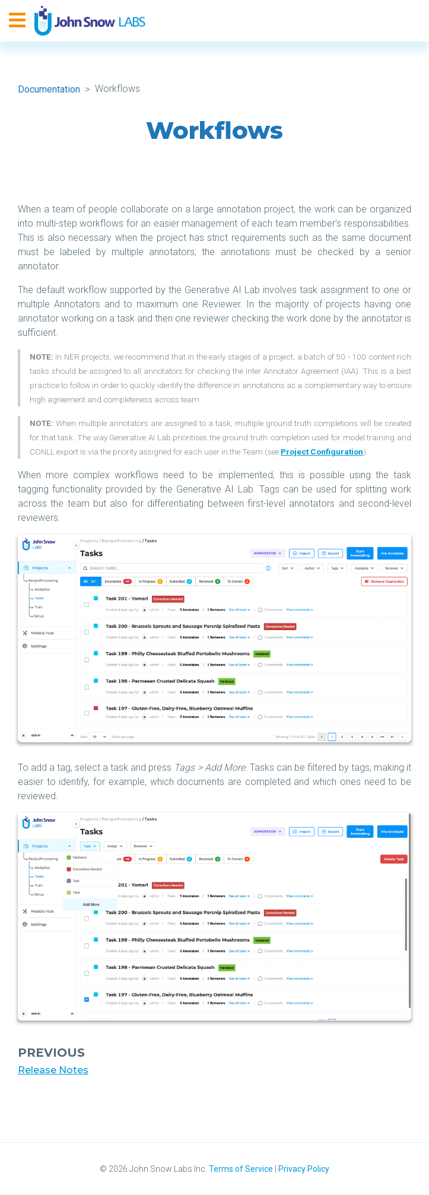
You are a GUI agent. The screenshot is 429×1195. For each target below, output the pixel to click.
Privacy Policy (303, 1169)
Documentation (49, 89)
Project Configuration (322, 451)
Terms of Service (241, 1169)
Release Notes (53, 1070)
